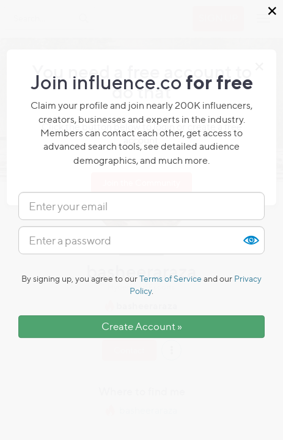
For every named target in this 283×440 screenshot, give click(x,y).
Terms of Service (170, 278)
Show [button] (251, 240)
